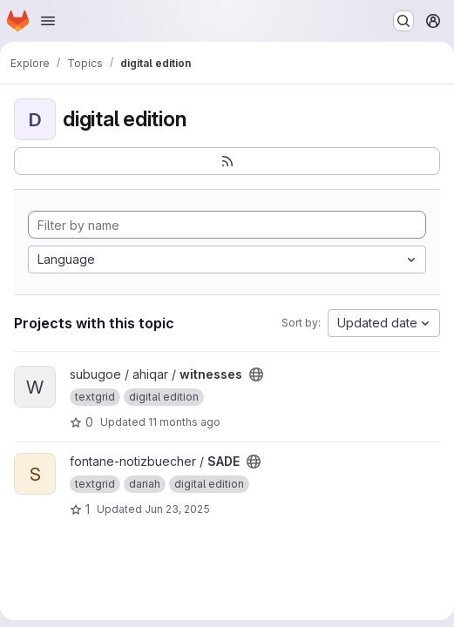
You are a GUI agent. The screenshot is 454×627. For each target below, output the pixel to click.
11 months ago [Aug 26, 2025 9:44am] (184, 421)
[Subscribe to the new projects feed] (227, 161)
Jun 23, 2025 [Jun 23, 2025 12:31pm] (177, 509)
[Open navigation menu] (48, 21)
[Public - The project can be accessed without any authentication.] (256, 374)
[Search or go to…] (403, 20)
